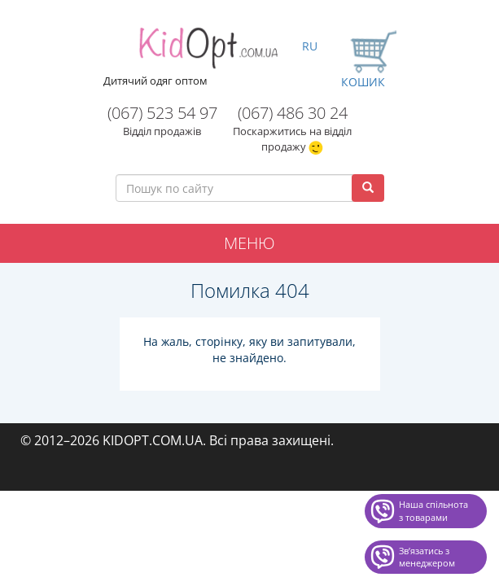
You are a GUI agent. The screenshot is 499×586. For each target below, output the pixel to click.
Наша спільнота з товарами (433, 510)
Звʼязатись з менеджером (427, 557)
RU (309, 46)
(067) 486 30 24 (293, 113)
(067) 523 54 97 (162, 113)
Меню (249, 243)
